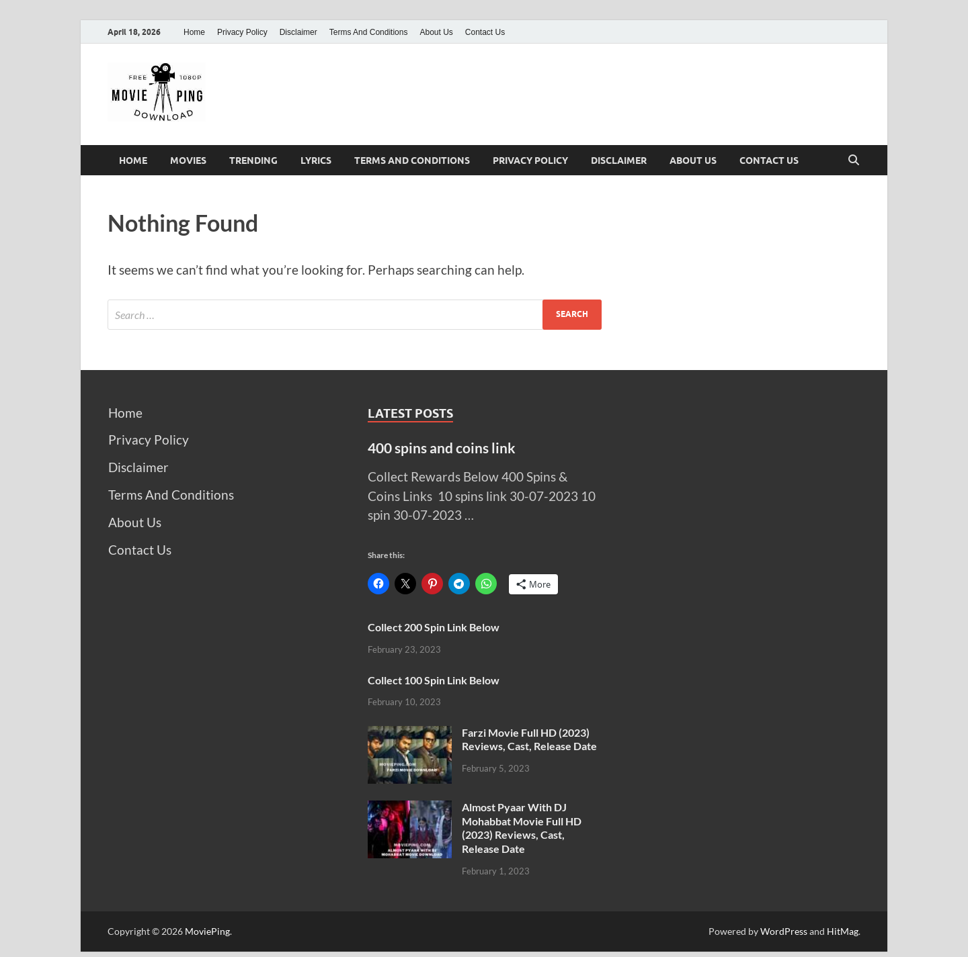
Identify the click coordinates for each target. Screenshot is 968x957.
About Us (435, 32)
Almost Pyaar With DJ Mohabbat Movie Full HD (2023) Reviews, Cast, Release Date (521, 828)
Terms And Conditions (368, 32)
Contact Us (485, 32)
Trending (253, 160)
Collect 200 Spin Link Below (433, 627)
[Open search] (854, 160)
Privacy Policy (242, 32)
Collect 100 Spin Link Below (433, 680)
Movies (188, 160)
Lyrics (315, 160)
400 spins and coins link (442, 447)
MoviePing (207, 931)
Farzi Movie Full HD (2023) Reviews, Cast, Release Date (529, 739)
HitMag (842, 931)
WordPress (783, 931)
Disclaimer (298, 32)
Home (194, 32)
